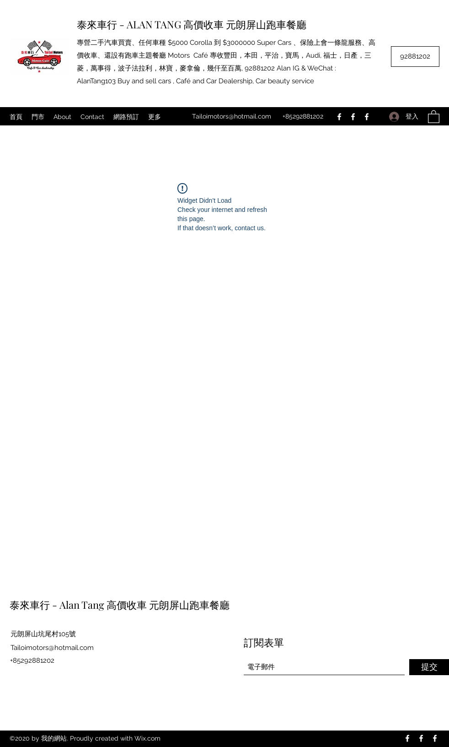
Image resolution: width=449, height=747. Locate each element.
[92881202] (415, 56)
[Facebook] (339, 116)
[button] (433, 116)
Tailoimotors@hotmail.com (231, 116)
